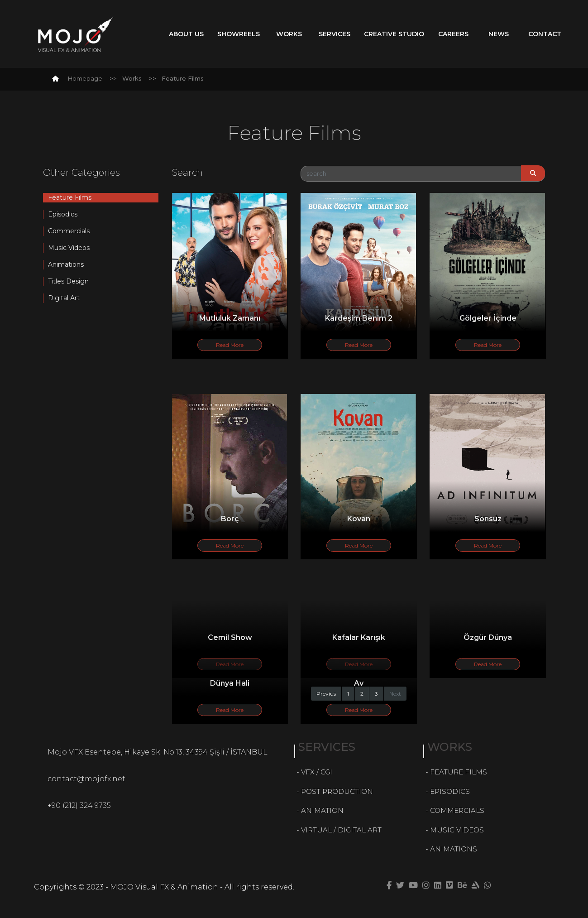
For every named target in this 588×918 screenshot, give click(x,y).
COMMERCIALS (457, 810)
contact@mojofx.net (86, 778)
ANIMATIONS (453, 849)
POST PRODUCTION (337, 791)
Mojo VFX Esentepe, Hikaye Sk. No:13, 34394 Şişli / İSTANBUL (158, 752)
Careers (453, 34)
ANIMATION (322, 810)
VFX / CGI (316, 772)
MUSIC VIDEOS (457, 830)
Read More (230, 344)
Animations (66, 264)
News (498, 34)
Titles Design (68, 281)
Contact (544, 34)
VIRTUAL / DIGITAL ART (341, 830)
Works (289, 34)
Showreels (238, 34)
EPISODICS (450, 791)
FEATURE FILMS (458, 772)
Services (334, 34)
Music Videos (69, 248)
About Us (186, 34)
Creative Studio (394, 34)
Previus (326, 693)
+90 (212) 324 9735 (79, 805)
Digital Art (64, 298)
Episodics (62, 214)
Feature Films (69, 197)
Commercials (69, 231)
